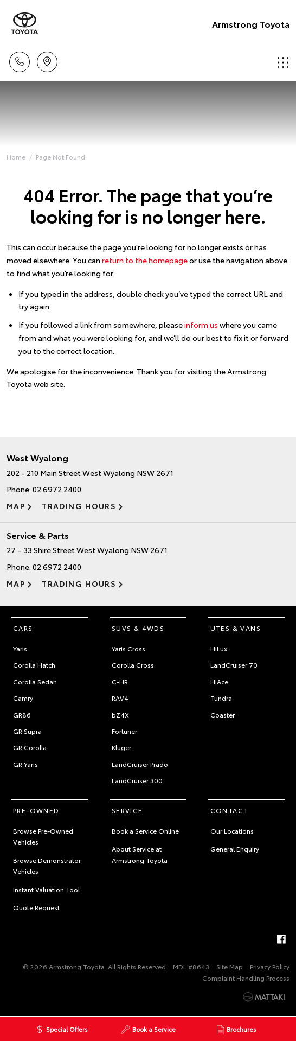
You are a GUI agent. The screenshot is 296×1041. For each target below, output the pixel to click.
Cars (23, 627)
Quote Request (36, 907)
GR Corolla (30, 747)
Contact (229, 810)
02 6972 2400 (57, 489)
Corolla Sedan (35, 681)
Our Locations (232, 830)
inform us (201, 324)
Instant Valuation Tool (46, 889)
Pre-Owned (36, 810)
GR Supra (27, 730)
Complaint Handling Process (245, 977)
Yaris (20, 648)
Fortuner (124, 730)
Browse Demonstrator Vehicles (47, 865)
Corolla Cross (133, 664)
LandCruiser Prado (140, 764)
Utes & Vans (235, 627)
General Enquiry (234, 848)
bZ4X (120, 714)
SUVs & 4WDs (138, 627)
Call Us (19, 60)
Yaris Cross (128, 648)
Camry (23, 697)
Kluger (121, 747)
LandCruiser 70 (234, 664)
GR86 (22, 714)
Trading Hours (79, 505)
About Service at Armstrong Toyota (140, 854)
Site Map (229, 966)
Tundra (221, 697)
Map (16, 505)
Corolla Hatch (34, 664)
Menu (282, 62)
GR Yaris (25, 764)
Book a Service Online (145, 830)
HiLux (218, 648)
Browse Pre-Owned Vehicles (43, 836)
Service (127, 810)
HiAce (219, 681)
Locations (47, 60)
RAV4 (120, 697)
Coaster (222, 714)
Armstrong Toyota (250, 23)
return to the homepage (145, 260)
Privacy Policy (269, 966)
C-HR (120, 681)
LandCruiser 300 (137, 780)
